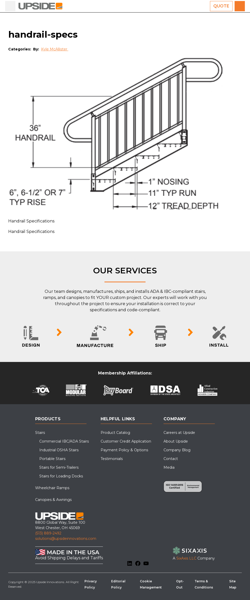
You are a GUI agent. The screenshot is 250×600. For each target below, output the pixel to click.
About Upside (176, 441)
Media (169, 467)
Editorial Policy (118, 584)
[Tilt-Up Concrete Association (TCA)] (41, 390)
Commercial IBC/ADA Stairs (64, 441)
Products (48, 418)
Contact (171, 458)
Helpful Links (118, 418)
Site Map (232, 584)
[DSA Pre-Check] (165, 390)
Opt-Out (180, 584)
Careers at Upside (179, 432)
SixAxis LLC (186, 558)
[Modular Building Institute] (76, 390)
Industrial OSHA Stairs (59, 450)
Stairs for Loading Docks (61, 476)
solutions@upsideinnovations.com (65, 538)
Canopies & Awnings (53, 499)
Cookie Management (151, 584)
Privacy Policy (90, 584)
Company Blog (177, 450)
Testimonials (112, 458)
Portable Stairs (52, 458)
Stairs (40, 432)
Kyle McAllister (54, 49)
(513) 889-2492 (48, 533)
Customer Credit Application (126, 441)
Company (175, 418)
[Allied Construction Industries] (207, 390)
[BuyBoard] (118, 390)
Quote (221, 6)
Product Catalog (115, 432)
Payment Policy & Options (124, 450)
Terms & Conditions (204, 584)
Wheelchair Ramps (52, 488)
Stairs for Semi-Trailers (59, 467)
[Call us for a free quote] (240, 6)
